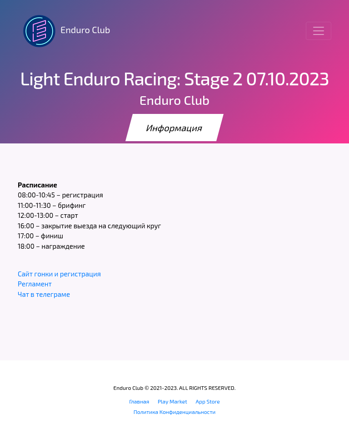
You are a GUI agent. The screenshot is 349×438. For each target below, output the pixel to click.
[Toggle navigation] (318, 31)
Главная (139, 401)
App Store (208, 401)
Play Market (172, 401)
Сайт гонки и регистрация (59, 274)
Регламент (35, 284)
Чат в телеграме (44, 294)
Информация (174, 127)
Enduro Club (64, 31)
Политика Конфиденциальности (175, 411)
